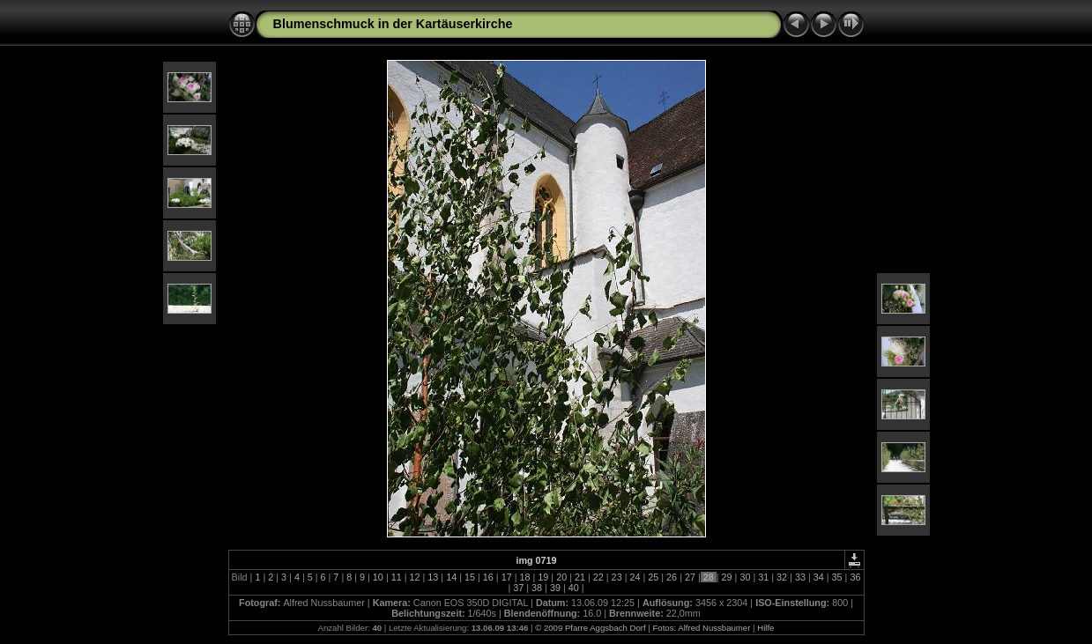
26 (672, 577)
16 (488, 577)
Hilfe (765, 628)
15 (470, 577)
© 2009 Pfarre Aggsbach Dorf (590, 628)
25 (653, 577)
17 (507, 577)
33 (800, 577)
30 (745, 577)
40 (574, 587)
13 (433, 577)
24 (635, 577)
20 (561, 577)
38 (537, 587)
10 (378, 577)
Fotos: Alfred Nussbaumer (701, 628)
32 (782, 577)
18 (524, 577)
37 (518, 587)
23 (617, 577)
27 (690, 577)
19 (543, 577)
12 (415, 577)
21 (580, 577)
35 (837, 577)
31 (763, 577)
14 (451, 577)
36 (853, 577)
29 (727, 577)
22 (598, 577)
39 (555, 587)
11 (397, 577)
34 (819, 577)
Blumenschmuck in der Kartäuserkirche (393, 24)
